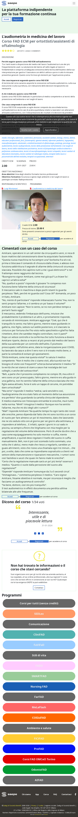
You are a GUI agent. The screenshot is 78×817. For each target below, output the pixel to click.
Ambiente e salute (39, 728)
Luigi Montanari (10, 188)
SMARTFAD (39, 676)
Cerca (46, 794)
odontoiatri (22, 143)
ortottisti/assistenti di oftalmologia (40, 143)
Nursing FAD (39, 686)
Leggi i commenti (32, 51)
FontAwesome (38, 814)
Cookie (40, 805)
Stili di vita (39, 655)
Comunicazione (39, 624)
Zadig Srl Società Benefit (12, 805)
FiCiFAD (39, 738)
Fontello (46, 814)
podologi (58, 143)
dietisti (72, 138)
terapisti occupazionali (36, 156)
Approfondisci (51, 130)
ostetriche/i (28, 138)
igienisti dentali (42, 140)
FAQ (55, 794)
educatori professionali (11, 140)
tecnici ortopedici (54, 151)
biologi (59, 138)
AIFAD (39, 780)
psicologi (66, 143)
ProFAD (39, 749)
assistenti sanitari (49, 138)
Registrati (17, 19)
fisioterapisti (30, 140)
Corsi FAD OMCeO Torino (39, 759)
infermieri (19, 138)
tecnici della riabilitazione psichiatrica (22, 148)
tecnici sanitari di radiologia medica (34, 154)
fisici (22, 140)
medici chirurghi (8, 138)
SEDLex (39, 613)
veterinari (49, 156)
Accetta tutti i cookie (29, 130)
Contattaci (39, 587)
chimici (66, 138)
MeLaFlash (39, 707)
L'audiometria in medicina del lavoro (46, 188)
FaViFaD (39, 645)
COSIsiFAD (39, 717)
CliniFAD (39, 634)
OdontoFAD (39, 769)
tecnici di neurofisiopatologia (35, 151)
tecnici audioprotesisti (21, 146)
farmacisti (37, 138)
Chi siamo (26, 794)
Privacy (33, 805)
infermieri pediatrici (56, 140)
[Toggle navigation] (74, 3)
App (37, 794)
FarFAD (39, 697)
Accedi (6, 19)
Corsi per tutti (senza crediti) (39, 603)
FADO (39, 665)
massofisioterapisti (9, 143)
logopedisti (69, 140)
